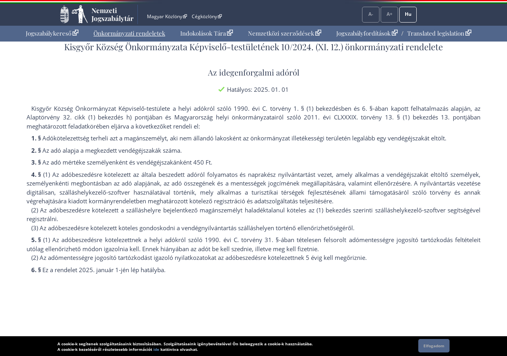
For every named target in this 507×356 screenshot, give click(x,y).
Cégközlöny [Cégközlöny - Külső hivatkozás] (207, 16)
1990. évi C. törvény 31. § (242, 240)
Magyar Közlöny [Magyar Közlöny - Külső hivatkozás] (167, 16)
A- (370, 14)
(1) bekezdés (333, 210)
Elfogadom (433, 345)
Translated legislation (439, 33)
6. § (367, 108)
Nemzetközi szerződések (284, 33)
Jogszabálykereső (52, 33)
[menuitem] (52, 33)
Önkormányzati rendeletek (129, 33)
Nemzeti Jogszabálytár (112, 14)
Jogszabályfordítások (367, 33)
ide (156, 349)
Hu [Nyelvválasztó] (408, 14)
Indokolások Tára (206, 33)
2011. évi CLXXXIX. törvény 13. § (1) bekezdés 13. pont (384, 117)
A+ (390, 14)
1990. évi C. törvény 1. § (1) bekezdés (287, 108)
